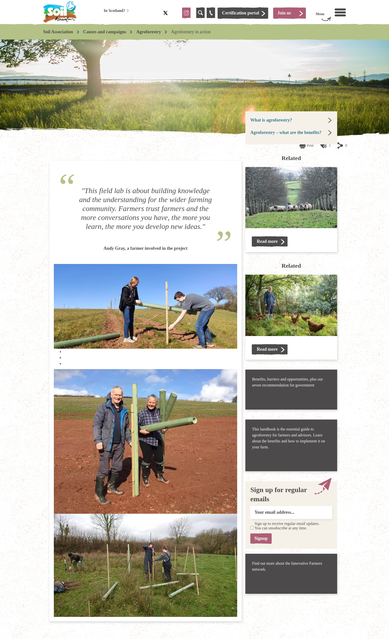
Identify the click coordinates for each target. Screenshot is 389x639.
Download (266, 457)
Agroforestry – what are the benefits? (285, 132)
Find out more (270, 395)
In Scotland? (116, 10)
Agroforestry (148, 31)
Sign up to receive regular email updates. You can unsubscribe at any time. (287, 525)
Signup (262, 538)
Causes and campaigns (104, 31)
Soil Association (58, 31)
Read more (267, 241)
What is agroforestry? (271, 120)
